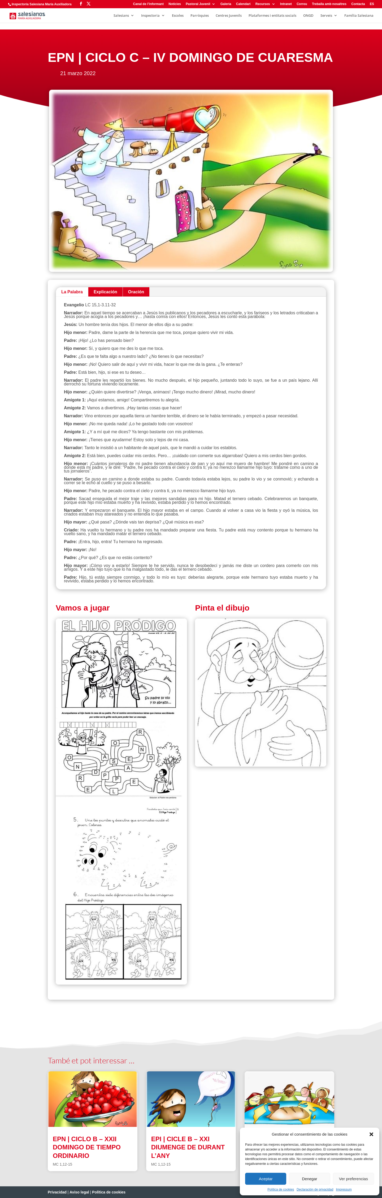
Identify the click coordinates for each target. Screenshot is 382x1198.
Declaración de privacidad (315, 1189)
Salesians (121, 16)
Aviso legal (79, 1192)
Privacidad (57, 1192)
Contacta (358, 4)
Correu (302, 4)
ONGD (308, 16)
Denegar (309, 1178)
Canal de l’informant (148, 4)
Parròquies (199, 16)
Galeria (225, 4)
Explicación (105, 292)
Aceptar (266, 1178)
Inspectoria (150, 16)
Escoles (178, 16)
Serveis (326, 16)
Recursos (262, 4)
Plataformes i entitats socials (272, 16)
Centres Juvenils (229, 16)
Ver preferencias (353, 1178)
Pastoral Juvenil (198, 4)
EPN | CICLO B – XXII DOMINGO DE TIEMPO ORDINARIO (87, 1147)
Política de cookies (280, 1189)
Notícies (174, 4)
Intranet (286, 4)
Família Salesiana (359, 16)
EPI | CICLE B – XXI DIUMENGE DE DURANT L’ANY (188, 1147)
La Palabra (72, 292)
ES (372, 4)
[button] (371, 1134)
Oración (136, 292)
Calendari (243, 4)
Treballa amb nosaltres (329, 4)
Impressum (343, 1189)
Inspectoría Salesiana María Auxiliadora (42, 4)
